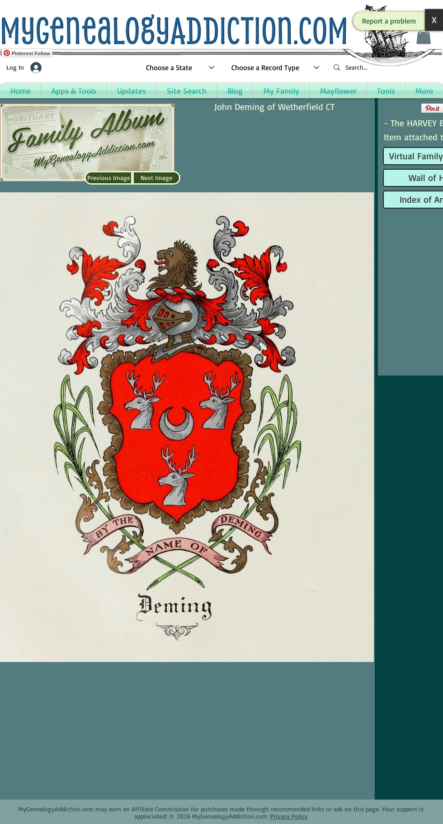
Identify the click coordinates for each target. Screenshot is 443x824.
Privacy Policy (289, 816)
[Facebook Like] (401, 108)
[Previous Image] (108, 178)
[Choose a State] (180, 67)
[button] (389, 20)
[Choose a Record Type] (275, 67)
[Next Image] (156, 178)
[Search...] (384, 67)
